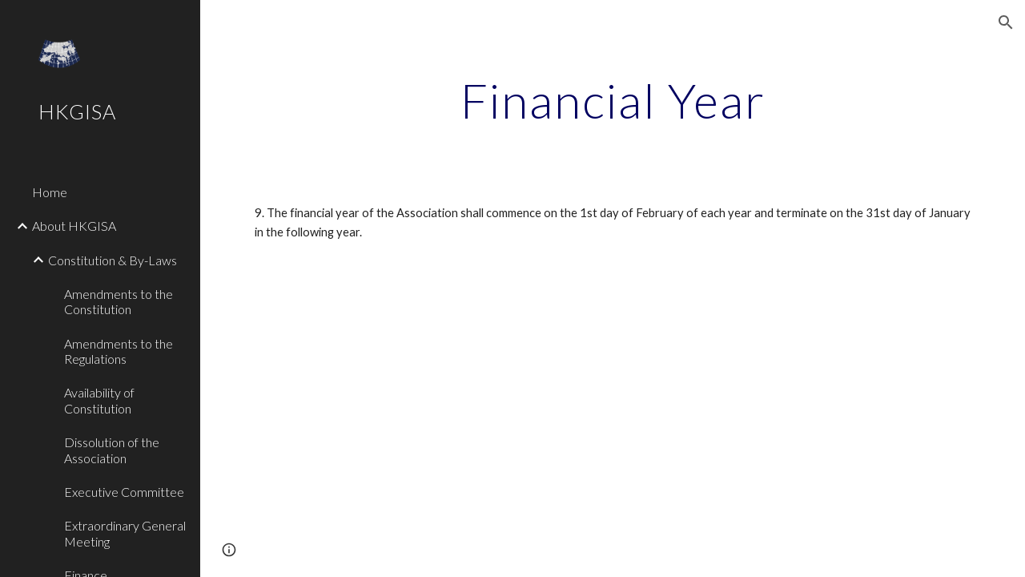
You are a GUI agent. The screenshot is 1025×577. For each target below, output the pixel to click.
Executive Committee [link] (124, 491)
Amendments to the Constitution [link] (118, 301)
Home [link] (49, 192)
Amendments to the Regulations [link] (118, 351)
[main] (613, 100)
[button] (1006, 22)
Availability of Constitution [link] (99, 400)
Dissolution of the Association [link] (111, 449)
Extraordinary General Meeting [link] (125, 533)
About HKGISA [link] (74, 225)
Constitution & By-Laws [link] (112, 260)
